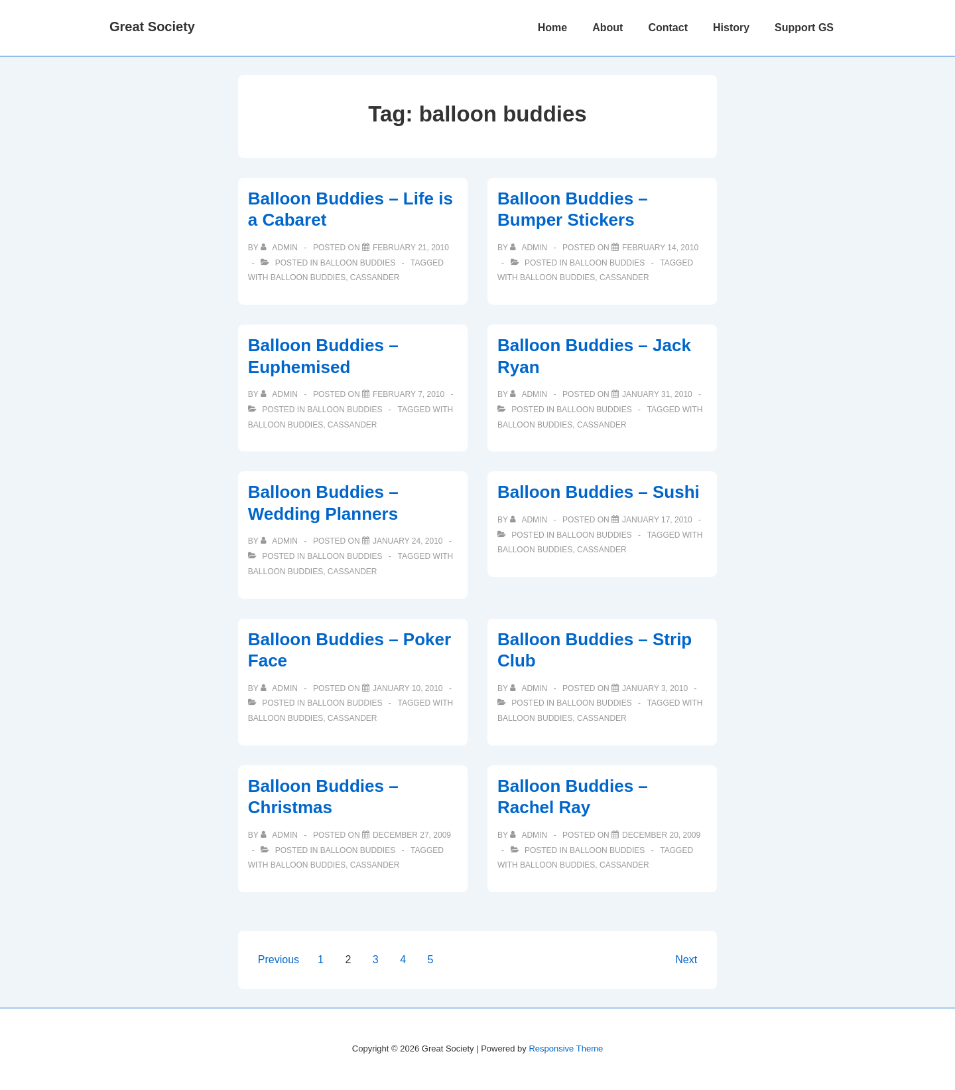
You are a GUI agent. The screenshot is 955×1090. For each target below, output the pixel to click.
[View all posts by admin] (280, 247)
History (731, 27)
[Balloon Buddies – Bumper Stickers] (660, 247)
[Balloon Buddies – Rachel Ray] (661, 835)
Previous (278, 959)
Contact (668, 27)
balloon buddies (308, 277)
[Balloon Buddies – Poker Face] (408, 688)
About (607, 27)
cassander (375, 277)
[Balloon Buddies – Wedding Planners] (408, 541)
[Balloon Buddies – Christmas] (412, 835)
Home (552, 27)
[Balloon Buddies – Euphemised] (408, 394)
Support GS (804, 27)
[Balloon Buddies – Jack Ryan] (657, 394)
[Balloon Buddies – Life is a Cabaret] (411, 247)
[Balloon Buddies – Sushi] (657, 519)
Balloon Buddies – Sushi (598, 492)
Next (686, 959)
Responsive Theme (566, 1048)
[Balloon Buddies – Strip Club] (655, 688)
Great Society (152, 26)
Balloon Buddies (357, 263)
